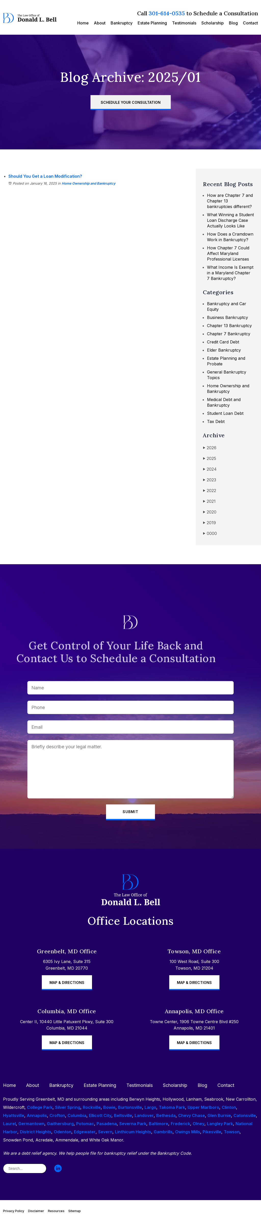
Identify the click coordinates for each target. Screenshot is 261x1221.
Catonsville (244, 1115)
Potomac (85, 1123)
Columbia (77, 1115)
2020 (209, 512)
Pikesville (212, 1131)
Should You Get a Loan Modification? (45, 176)
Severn (105, 1131)
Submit (130, 811)
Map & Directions (66, 982)
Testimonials (184, 22)
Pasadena (107, 1123)
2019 (209, 522)
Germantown (31, 1123)
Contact (250, 22)
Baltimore (158, 1123)
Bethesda (166, 1115)
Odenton (62, 1131)
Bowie (109, 1107)
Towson (232, 1131)
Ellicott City (100, 1115)
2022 (209, 490)
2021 (209, 501)
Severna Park (132, 1123)
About (100, 22)
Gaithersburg (60, 1123)
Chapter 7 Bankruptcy (228, 333)
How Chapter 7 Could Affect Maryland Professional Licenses (228, 253)
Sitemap (74, 1211)
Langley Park (220, 1123)
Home (83, 22)
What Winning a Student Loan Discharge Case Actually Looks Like (230, 220)
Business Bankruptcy (227, 317)
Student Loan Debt (225, 413)
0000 (210, 533)
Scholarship (212, 22)
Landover (144, 1115)
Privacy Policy (13, 1211)
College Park (40, 1107)
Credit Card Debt (223, 341)
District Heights (35, 1131)
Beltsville (123, 1115)
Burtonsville (130, 1107)
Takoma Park (172, 1107)
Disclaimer (36, 1211)
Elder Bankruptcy (224, 350)
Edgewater (85, 1131)
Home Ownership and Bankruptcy (88, 183)
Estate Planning (152, 22)
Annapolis (37, 1115)
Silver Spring (67, 1107)
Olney (198, 1123)
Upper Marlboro (203, 1107)
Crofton (57, 1115)
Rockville (92, 1107)
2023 (209, 480)
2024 (210, 469)
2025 (209, 458)
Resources (56, 1211)
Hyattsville (13, 1115)
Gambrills (163, 1131)
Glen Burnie (219, 1115)
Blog (233, 22)
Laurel (9, 1123)
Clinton (229, 1107)
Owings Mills (187, 1131)
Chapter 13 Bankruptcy (229, 325)
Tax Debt (216, 421)
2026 (209, 448)
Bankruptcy (122, 22)
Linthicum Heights (133, 1131)
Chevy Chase (191, 1115)
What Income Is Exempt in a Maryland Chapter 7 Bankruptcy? (230, 273)
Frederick (180, 1123)
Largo (150, 1107)
